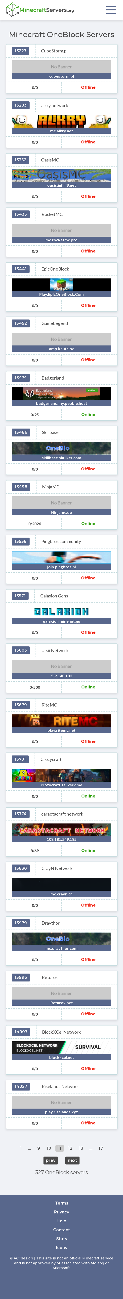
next (72, 1160)
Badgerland (52, 378)
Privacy (61, 1212)
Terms (61, 1203)
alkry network (54, 105)
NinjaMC (50, 486)
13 (81, 1148)
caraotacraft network (62, 814)
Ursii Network (55, 650)
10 (49, 1148)
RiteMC (49, 704)
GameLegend (54, 323)
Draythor (50, 923)
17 (101, 1148)
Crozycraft (51, 759)
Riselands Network (60, 1086)
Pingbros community (61, 541)
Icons (61, 1247)
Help (61, 1221)
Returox (50, 977)
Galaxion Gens (54, 595)
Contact (61, 1230)
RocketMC (52, 214)
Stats (61, 1238)
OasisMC (50, 159)
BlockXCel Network (61, 1032)
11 (59, 1148)
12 (70, 1148)
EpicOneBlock (55, 269)
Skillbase (50, 432)
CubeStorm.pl (54, 50)
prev (50, 1160)
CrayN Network (57, 868)
